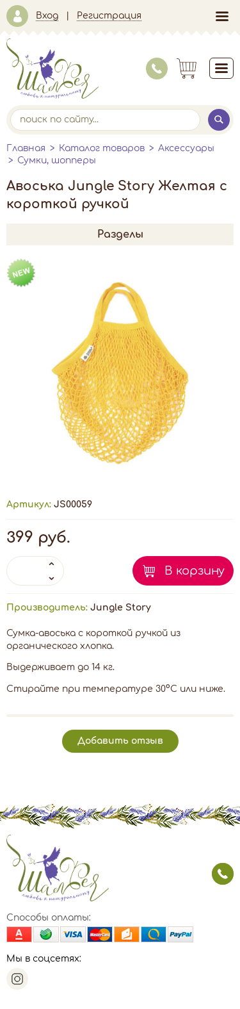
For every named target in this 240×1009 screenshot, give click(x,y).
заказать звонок (223, 874)
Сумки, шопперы (56, 160)
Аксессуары (186, 148)
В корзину (194, 570)
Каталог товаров (102, 148)
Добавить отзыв (120, 741)
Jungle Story (120, 607)
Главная (25, 148)
